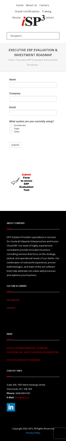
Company (15, 93)
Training (46, 11)
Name (12, 79)
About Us (31, 5)
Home (20, 5)
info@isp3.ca (22, 397)
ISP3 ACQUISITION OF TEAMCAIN (23, 359)
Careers (44, 5)
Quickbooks (17, 125)
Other (14, 132)
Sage (14, 128)
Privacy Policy (33, 432)
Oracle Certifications (27, 11)
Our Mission (13, 300)
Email (12, 107)
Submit (15, 145)
